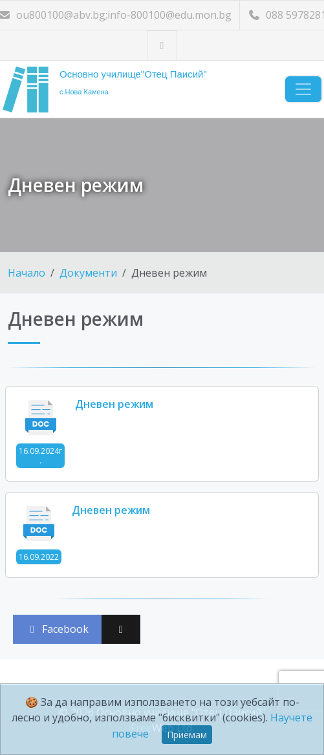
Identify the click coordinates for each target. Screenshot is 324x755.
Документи (88, 273)
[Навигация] (303, 89)
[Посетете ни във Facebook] (162, 45)
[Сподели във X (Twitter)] (121, 629)
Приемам (187, 734)
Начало (26, 273)
